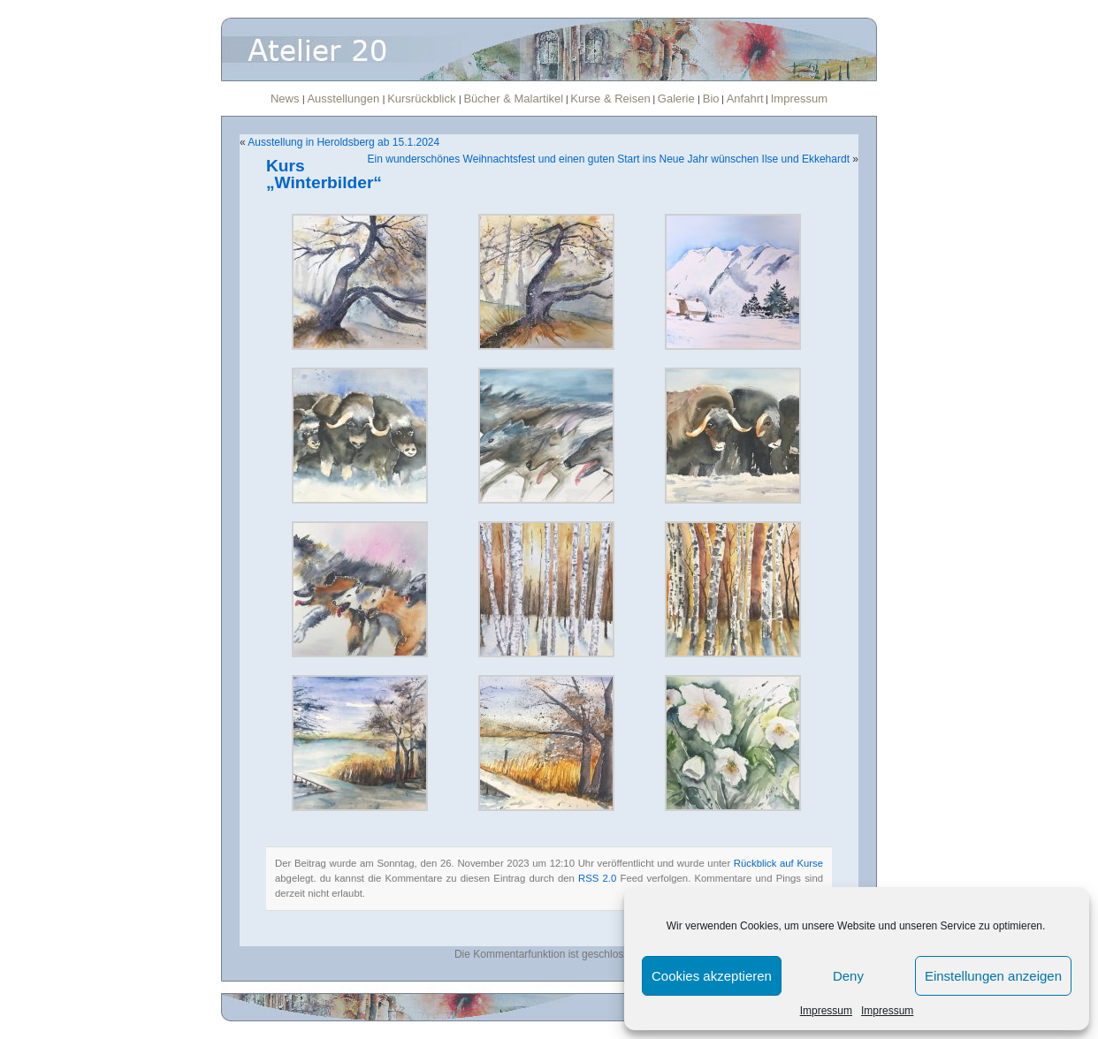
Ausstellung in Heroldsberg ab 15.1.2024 (343, 142)
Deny (848, 975)
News (286, 98)
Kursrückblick (423, 98)
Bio (711, 98)
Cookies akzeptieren (712, 975)
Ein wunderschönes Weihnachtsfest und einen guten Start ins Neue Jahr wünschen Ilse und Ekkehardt (609, 159)
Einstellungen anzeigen (993, 975)
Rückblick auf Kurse (778, 863)
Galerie (678, 98)
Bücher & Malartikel (513, 98)
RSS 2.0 (597, 878)
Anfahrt (745, 98)
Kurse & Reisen (610, 98)
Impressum (826, 1011)
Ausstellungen (344, 98)
